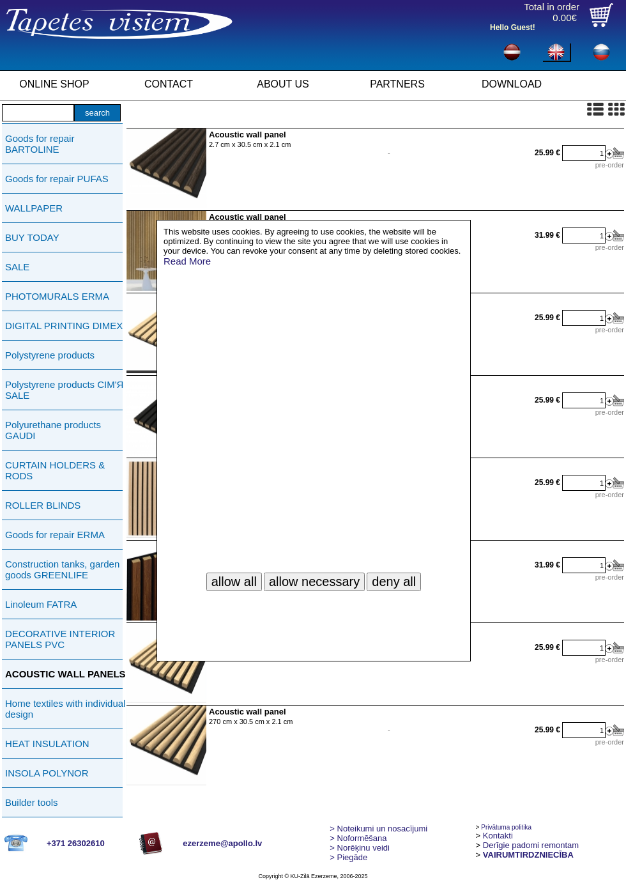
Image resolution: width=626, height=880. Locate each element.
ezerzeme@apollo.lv (222, 843)
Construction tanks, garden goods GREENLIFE (62, 569)
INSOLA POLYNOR (47, 773)
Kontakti (498, 835)
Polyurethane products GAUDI (53, 430)
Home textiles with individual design (65, 709)
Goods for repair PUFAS (57, 178)
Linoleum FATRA (41, 604)
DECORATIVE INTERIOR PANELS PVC (60, 639)
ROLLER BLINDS (42, 505)
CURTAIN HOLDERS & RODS (55, 470)
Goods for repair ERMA (55, 534)
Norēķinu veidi (360, 848)
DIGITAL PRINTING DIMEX (64, 325)
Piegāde (348, 857)
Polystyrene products (50, 355)
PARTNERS (397, 84)
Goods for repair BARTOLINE (39, 144)
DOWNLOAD (512, 84)
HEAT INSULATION (47, 743)
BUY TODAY (32, 237)
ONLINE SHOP (54, 84)
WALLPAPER (34, 208)
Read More (187, 261)
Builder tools (31, 802)
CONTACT (168, 84)
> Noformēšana (358, 838)
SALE (17, 266)
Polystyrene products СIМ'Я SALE (64, 390)
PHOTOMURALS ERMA (57, 296)
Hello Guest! (512, 27)
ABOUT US (283, 84)
